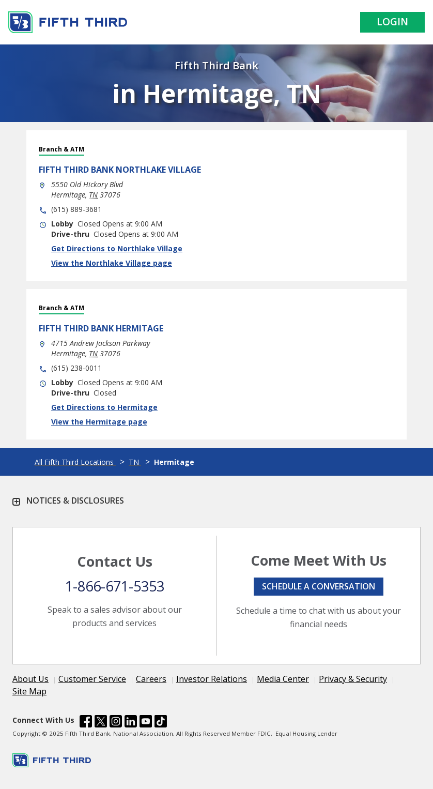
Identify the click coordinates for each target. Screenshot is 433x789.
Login (392, 21)
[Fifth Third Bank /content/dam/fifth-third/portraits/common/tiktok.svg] (160, 723)
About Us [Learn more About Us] (30, 679)
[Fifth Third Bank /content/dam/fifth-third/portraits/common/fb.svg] (86, 723)
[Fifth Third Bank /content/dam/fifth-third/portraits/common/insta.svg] (116, 723)
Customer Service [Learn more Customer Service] (92, 679)
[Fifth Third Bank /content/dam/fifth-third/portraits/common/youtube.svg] (146, 723)
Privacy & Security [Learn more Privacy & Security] (353, 679)
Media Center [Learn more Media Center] (283, 679)
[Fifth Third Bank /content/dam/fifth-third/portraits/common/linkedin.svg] (131, 723)
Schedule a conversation (318, 586)
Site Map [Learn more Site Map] (29, 691)
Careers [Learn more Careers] (151, 679)
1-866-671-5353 (114, 586)
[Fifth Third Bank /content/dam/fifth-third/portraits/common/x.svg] (101, 723)
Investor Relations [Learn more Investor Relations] (211, 679)
